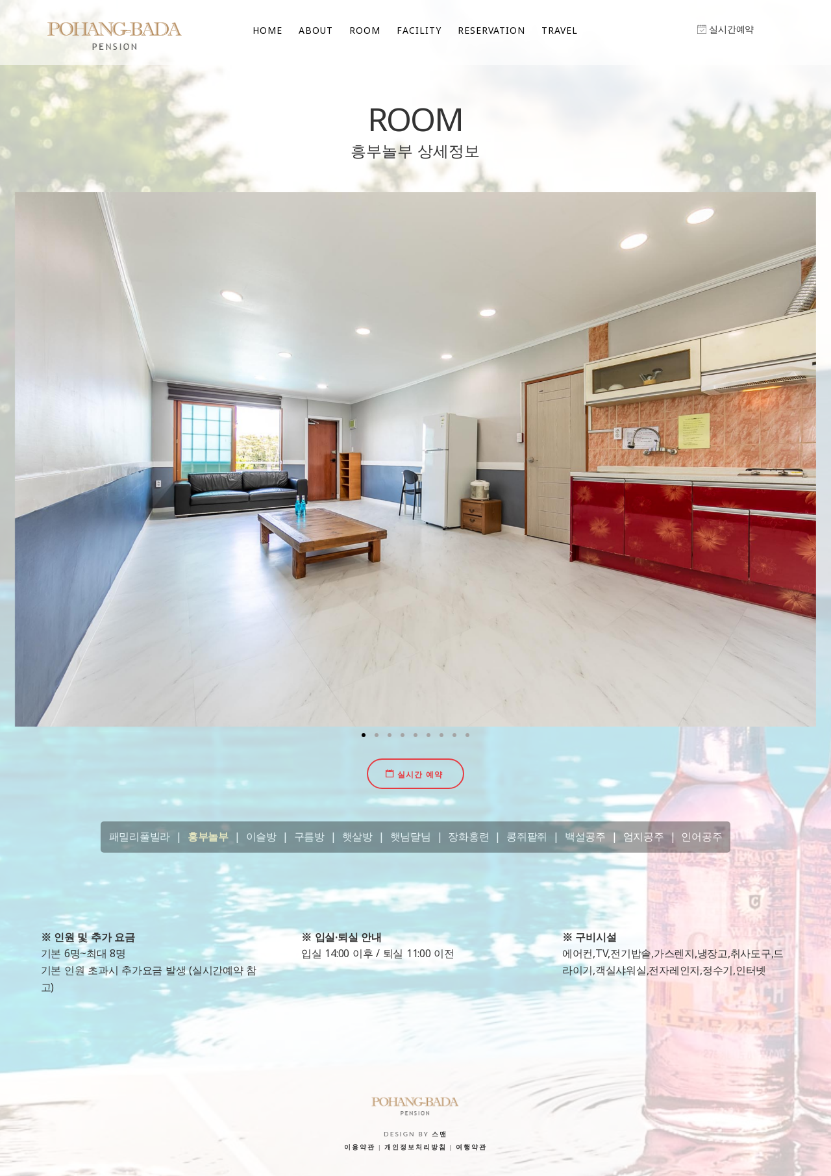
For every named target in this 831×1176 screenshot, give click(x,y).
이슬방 (261, 836)
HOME (267, 30)
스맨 (439, 1134)
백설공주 (585, 836)
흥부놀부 (208, 836)
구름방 (309, 836)
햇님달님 (410, 836)
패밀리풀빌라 (140, 836)
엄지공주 (643, 836)
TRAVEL (559, 30)
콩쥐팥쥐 (526, 836)
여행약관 (471, 1147)
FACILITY (419, 30)
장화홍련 (468, 836)
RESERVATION (491, 30)
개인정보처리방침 (415, 1147)
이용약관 (359, 1147)
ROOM (364, 30)
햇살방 (357, 836)
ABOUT (316, 30)
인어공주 (701, 836)
